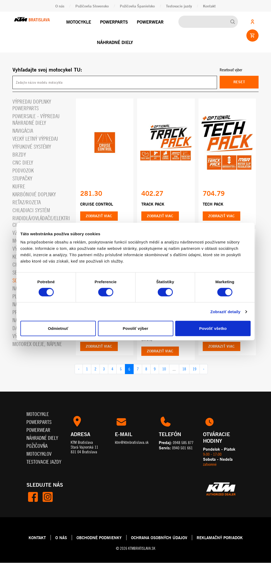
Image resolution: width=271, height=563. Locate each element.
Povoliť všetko (213, 328)
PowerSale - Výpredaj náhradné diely (36, 119)
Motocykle (78, 22)
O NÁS (61, 537)
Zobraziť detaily (225, 311)
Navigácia (22, 130)
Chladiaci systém (31, 210)
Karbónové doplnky (34, 194)
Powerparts (114, 22)
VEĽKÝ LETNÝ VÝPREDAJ (35, 138)
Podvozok (23, 170)
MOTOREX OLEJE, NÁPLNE (37, 344)
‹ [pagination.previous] (78, 369)
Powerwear (150, 22)
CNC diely (22, 162)
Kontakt (209, 6)
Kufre (18, 186)
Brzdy (19, 154)
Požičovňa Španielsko (137, 6)
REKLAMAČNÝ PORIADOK (220, 537)
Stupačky (22, 178)
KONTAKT (37, 537)
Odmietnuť (58, 328)
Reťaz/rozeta (26, 202)
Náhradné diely (115, 42)
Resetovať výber (231, 69)
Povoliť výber (135, 328)
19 (194, 369)
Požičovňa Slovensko (92, 6)
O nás (59, 6)
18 (184, 369)
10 (164, 369)
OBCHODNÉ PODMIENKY (98, 537)
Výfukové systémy (31, 146)
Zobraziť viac (99, 216)
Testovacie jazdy (179, 6)
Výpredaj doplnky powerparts (31, 105)
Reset (239, 82)
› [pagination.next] (203, 369)
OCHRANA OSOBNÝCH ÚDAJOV (159, 537)
